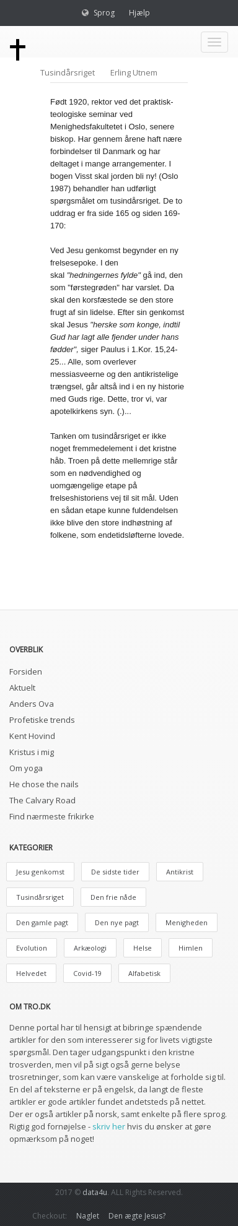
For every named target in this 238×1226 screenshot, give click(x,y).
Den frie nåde (113, 897)
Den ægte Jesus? (136, 1216)
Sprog (104, 12)
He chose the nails (44, 784)
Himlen (190, 947)
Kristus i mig (31, 752)
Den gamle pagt (42, 922)
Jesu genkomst (40, 871)
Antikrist (179, 871)
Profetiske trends (42, 719)
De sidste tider (115, 871)
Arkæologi (90, 947)
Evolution (31, 947)
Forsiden (25, 671)
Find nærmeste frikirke (51, 816)
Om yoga (26, 768)
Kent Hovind (32, 735)
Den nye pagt (117, 922)
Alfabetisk (144, 973)
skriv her (108, 1126)
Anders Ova (31, 703)
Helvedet (31, 973)
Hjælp (139, 12)
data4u (94, 1192)
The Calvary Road (42, 800)
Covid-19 (87, 973)
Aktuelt (22, 687)
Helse (142, 947)
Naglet (87, 1216)
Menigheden (186, 922)
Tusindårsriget (67, 72)
